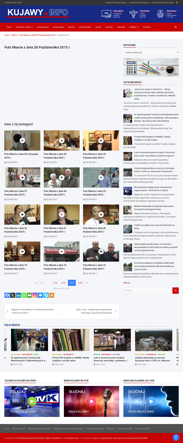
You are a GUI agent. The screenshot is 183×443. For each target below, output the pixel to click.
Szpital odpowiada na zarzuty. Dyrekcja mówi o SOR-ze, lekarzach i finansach (153, 360)
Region (71, 27)
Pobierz (133, 27)
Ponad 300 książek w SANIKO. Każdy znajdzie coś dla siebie (70, 359)
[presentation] (172, 325)
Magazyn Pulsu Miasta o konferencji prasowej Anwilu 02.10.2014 (32, 311)
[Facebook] (7, 295)
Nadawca (110, 428)
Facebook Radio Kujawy (139, 2)
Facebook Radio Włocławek (163, 2)
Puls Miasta (27, 354)
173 (63, 283)
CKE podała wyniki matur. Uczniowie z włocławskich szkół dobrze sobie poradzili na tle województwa (155, 247)
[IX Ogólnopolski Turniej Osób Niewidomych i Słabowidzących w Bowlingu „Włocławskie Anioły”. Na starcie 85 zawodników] (127, 118)
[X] (12, 295)
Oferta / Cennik (18, 428)
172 (55, 283)
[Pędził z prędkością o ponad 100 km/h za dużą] (127, 229)
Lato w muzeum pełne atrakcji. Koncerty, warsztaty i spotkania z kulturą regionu (110, 360)
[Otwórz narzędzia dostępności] (176, 437)
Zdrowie (121, 27)
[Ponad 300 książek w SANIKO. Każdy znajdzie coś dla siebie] (127, 140)
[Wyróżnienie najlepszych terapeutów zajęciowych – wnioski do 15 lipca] (127, 191)
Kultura (109, 27)
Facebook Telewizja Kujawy (116, 2)
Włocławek (58, 27)
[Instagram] (34, 295)
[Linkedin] (18, 295)
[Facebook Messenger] (40, 295)
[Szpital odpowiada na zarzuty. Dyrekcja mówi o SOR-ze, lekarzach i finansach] (127, 172)
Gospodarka (85, 27)
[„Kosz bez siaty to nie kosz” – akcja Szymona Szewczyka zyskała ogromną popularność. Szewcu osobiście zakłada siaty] (127, 93)
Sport (98, 27)
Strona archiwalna (124, 428)
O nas (6, 428)
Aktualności (43, 27)
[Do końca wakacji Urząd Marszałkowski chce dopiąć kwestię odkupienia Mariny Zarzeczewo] (127, 266)
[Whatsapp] (23, 295)
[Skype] (46, 295)
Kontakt (147, 27)
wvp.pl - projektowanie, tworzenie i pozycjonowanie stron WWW (120, 438)
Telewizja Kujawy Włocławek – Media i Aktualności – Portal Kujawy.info (49, 438)
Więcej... (127, 283)
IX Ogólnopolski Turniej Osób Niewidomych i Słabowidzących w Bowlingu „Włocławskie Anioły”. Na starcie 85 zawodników (156, 117)
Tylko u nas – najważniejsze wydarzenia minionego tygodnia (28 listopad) (94, 311)
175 (80, 283)
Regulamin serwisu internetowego (68, 428)
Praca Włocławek (142, 428)
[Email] (29, 295)
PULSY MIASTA (12, 325)
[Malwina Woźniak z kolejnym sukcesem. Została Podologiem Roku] (127, 210)
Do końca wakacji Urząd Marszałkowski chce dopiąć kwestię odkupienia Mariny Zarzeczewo (154, 266)
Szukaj (175, 290)
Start (9, 27)
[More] (51, 295)
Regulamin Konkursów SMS (39, 428)
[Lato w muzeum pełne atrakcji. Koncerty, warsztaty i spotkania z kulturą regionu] (127, 156)
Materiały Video (23, 27)
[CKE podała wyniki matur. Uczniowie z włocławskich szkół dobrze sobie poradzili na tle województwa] (127, 248)
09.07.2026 (17, 364)
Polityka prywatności (95, 428)
